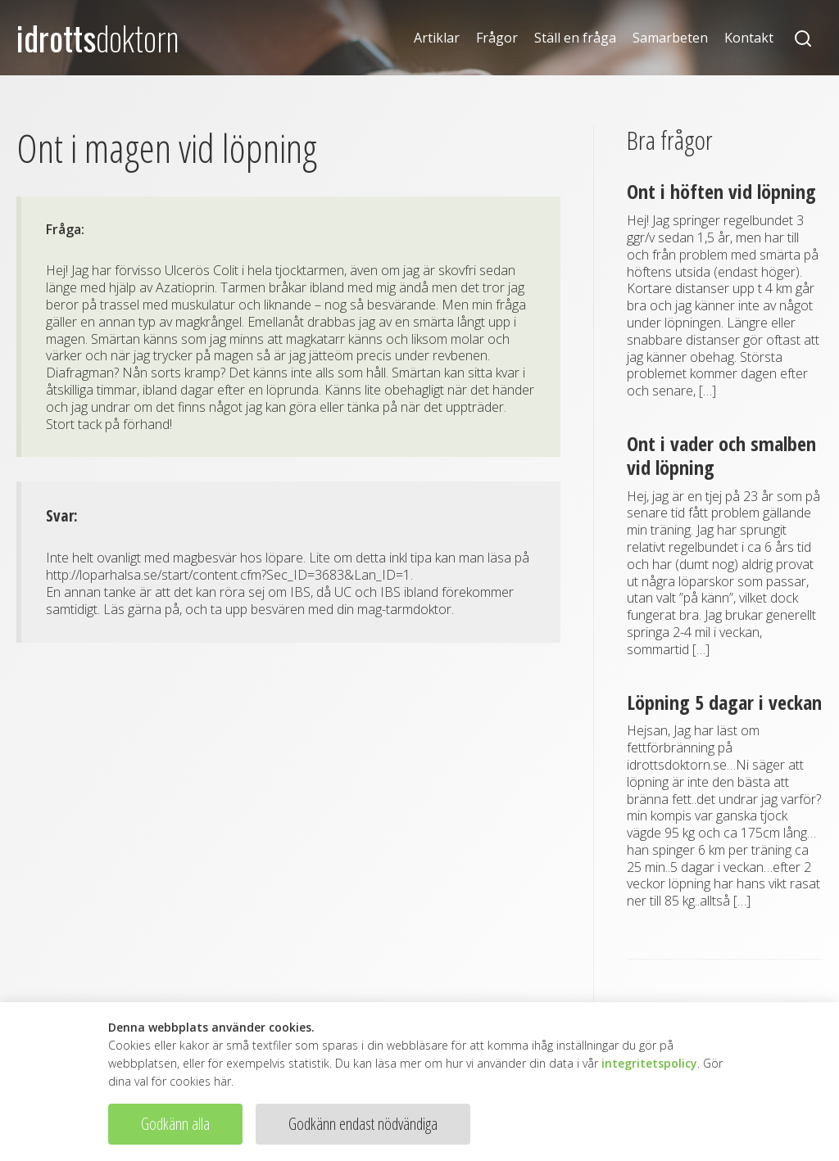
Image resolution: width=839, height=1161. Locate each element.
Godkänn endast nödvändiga (363, 1124)
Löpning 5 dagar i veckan (724, 702)
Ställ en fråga (575, 38)
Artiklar (437, 38)
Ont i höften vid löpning (721, 191)
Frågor (497, 38)
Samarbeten (670, 38)
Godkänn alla (175, 1124)
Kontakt (748, 38)
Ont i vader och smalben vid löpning (721, 455)
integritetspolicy (649, 1063)
